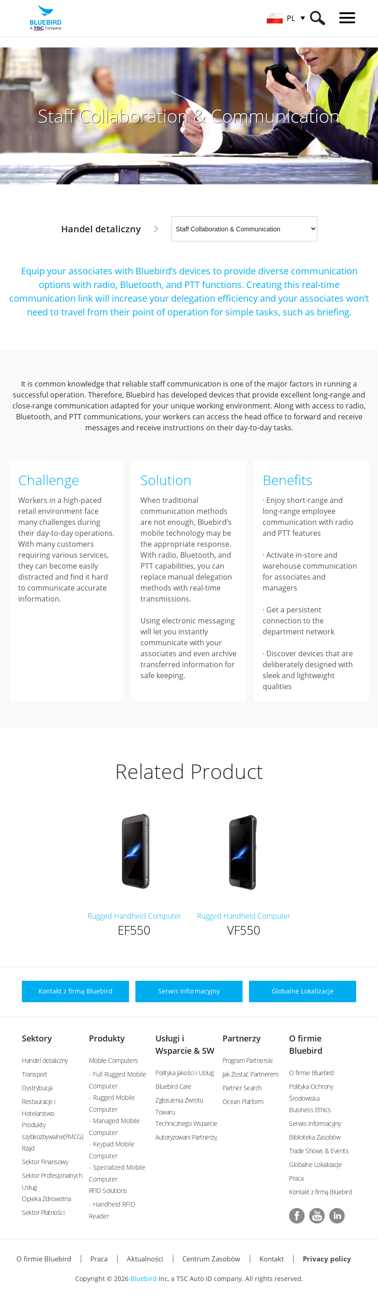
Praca (296, 1178)
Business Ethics (310, 1109)
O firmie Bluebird (311, 1072)
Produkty (107, 1038)
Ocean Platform (243, 1101)
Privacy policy (327, 1258)
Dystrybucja (37, 1087)
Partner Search (242, 1087)
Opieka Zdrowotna (46, 1198)
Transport (34, 1074)
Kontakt (271, 1258)
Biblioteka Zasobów (314, 1137)
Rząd (28, 1148)
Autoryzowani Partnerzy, (186, 1137)
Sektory (37, 1038)
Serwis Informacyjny (315, 1123)
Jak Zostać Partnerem (251, 1074)
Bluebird (143, 1278)
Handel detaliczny (45, 1060)
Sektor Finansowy (45, 1161)
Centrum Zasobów (211, 1258)
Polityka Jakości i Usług (184, 1072)
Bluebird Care (173, 1086)
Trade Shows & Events (318, 1150)
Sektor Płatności (43, 1212)
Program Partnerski (248, 1060)
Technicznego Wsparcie (186, 1123)
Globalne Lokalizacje (315, 1164)
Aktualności (145, 1258)
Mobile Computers (113, 1060)
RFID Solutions (108, 1190)
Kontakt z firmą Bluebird (320, 1191)
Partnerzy (242, 1038)
